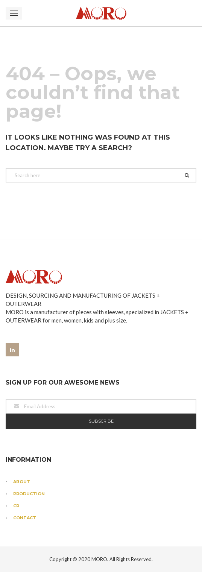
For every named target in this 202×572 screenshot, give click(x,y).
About (21, 481)
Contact (24, 517)
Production (29, 493)
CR (16, 505)
